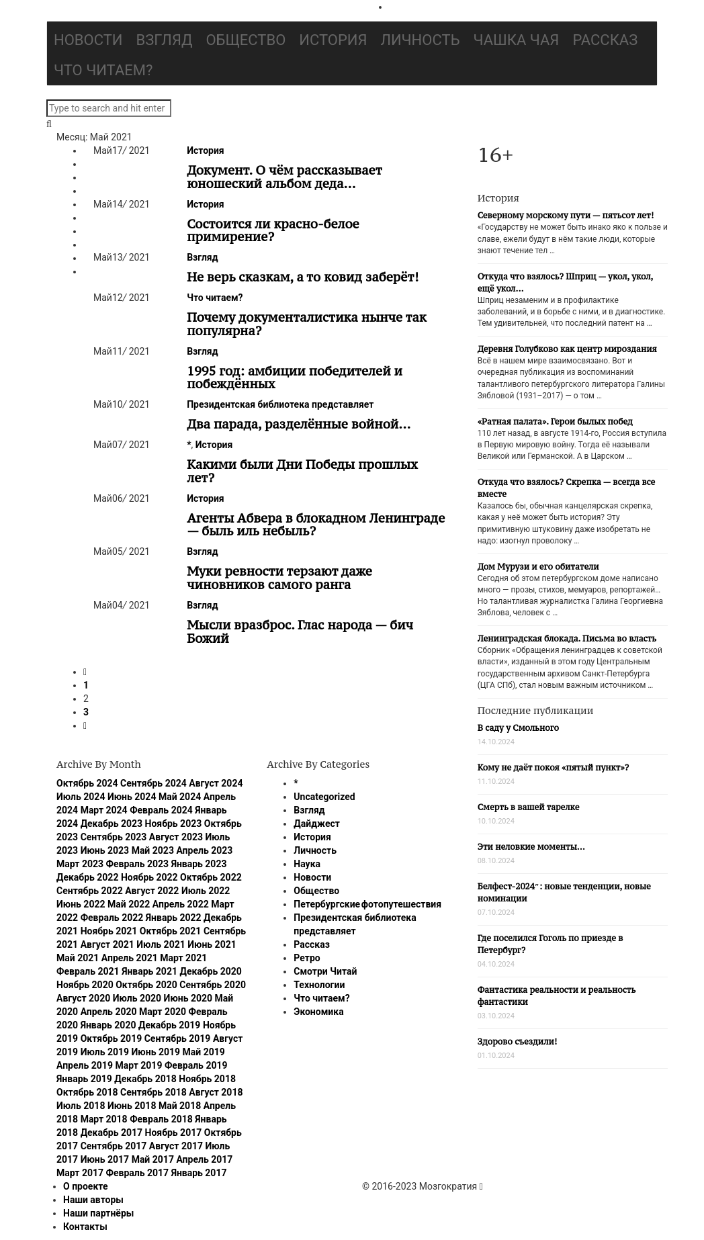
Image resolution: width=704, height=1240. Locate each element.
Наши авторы (93, 1199)
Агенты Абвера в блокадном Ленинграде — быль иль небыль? (316, 524)
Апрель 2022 (180, 904)
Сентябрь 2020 (212, 984)
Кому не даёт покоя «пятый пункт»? (553, 767)
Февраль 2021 (88, 971)
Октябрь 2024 (87, 783)
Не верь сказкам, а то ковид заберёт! (303, 277)
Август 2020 (83, 998)
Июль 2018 (80, 1105)
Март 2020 (162, 1011)
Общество (245, 40)
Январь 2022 (174, 917)
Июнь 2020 (188, 998)
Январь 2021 (149, 971)
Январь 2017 (199, 1172)
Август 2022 (152, 890)
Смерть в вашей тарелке (529, 807)
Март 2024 (104, 810)
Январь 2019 (84, 1078)
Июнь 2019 (156, 1052)
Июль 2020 (137, 998)
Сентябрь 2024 (153, 783)
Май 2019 (204, 1052)
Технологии (319, 984)
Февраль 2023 (137, 863)
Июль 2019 (105, 1052)
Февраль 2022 (112, 917)
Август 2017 (176, 1146)
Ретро (307, 958)
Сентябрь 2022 (89, 890)
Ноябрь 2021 (109, 931)
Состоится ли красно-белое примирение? (273, 230)
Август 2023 (176, 837)
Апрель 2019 (84, 1065)
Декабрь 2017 (111, 1132)
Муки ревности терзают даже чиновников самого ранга (279, 577)
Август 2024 (216, 783)
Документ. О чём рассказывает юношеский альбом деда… (284, 176)
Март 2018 (104, 1119)
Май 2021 (77, 958)
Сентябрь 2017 (114, 1146)
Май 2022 (128, 904)
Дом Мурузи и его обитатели (538, 567)
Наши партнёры (98, 1213)
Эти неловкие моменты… (531, 847)
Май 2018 (180, 1105)
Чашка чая (517, 40)
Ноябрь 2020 (85, 984)
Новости (88, 40)
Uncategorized (324, 796)
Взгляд (164, 40)
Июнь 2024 (132, 796)
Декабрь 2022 (87, 877)
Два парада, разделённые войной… (298, 424)
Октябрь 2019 (111, 1038)
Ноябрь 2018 (207, 1078)
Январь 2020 (108, 1025)
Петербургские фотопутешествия (367, 904)
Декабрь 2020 (210, 971)
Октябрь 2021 (171, 931)
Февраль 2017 (137, 1172)
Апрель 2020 (109, 1011)
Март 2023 (79, 863)
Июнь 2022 (80, 904)
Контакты (85, 1226)
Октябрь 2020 (146, 984)
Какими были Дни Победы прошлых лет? (302, 471)
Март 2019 (138, 1065)
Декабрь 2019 (169, 1025)
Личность (420, 40)
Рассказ (604, 40)
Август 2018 (216, 1092)
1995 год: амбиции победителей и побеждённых (294, 377)
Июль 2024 (80, 796)
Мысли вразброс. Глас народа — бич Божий (300, 631)
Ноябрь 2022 (149, 877)
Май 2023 (153, 850)
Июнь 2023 (105, 850)
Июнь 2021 (211, 944)
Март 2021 (183, 958)
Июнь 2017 (105, 1159)
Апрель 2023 (204, 850)
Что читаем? (103, 70)
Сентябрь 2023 (114, 837)
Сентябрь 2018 (153, 1092)
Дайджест (317, 823)
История (333, 40)
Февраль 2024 (161, 810)
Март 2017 (79, 1172)
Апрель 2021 (129, 958)
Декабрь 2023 (111, 823)
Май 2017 (153, 1159)
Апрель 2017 (204, 1159)
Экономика (318, 1011)
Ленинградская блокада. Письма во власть (567, 638)
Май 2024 (180, 796)
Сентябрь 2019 (177, 1038)
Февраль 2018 (161, 1119)
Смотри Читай (325, 971)
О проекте (85, 1186)
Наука (307, 863)
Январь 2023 (199, 863)
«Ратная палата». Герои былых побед (555, 421)
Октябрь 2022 (211, 877)
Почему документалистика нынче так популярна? (307, 324)
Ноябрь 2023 (173, 823)
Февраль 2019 (196, 1065)
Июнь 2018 (132, 1105)
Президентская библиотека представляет (280, 404)
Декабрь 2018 (145, 1078)
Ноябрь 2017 (173, 1132)
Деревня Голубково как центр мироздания (567, 349)
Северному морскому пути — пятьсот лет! (566, 215)
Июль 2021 (160, 944)
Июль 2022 (205, 890)
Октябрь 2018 (87, 1092)
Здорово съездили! (518, 1041)
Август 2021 (107, 944)
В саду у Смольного (518, 728)
